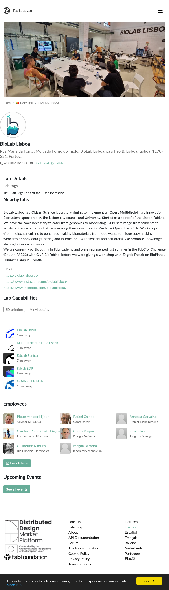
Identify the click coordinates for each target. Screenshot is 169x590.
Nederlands (133, 548)
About (73, 532)
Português (132, 553)
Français (131, 537)
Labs (7, 103)
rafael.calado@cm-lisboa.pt (51, 163)
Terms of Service (81, 564)
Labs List (75, 521)
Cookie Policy (78, 553)
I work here (17, 463)
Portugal (24, 103)
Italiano (130, 543)
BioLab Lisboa (48, 103)
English (130, 527)
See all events (17, 489)
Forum (73, 543)
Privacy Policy (79, 558)
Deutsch (131, 521)
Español (131, 532)
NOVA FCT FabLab (30, 381)
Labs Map (75, 527)
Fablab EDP (25, 368)
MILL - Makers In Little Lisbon (37, 343)
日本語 (130, 558)
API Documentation (83, 537)
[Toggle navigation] (160, 10)
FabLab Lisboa (27, 330)
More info (14, 585)
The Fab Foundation (83, 548)
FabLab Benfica (27, 355)
